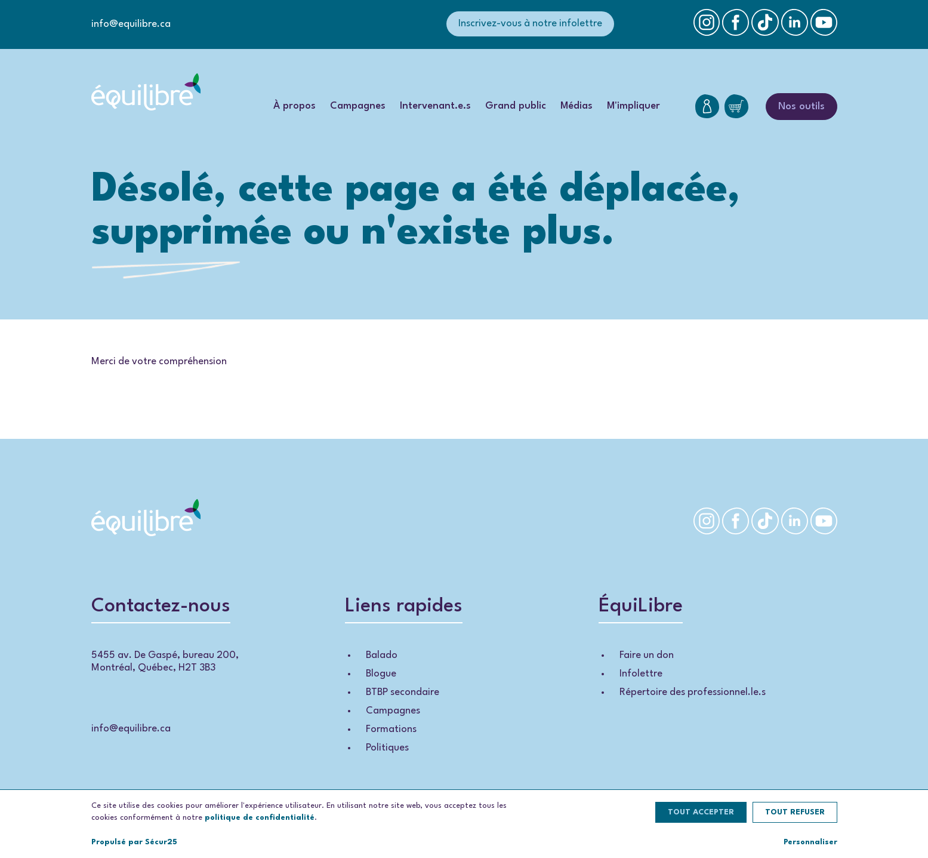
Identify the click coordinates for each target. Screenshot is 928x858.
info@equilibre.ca (131, 24)
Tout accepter (701, 812)
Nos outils (801, 107)
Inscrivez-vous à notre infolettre (530, 24)
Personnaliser (810, 842)
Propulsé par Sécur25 (134, 842)
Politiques (387, 748)
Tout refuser (795, 812)
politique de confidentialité (260, 818)
